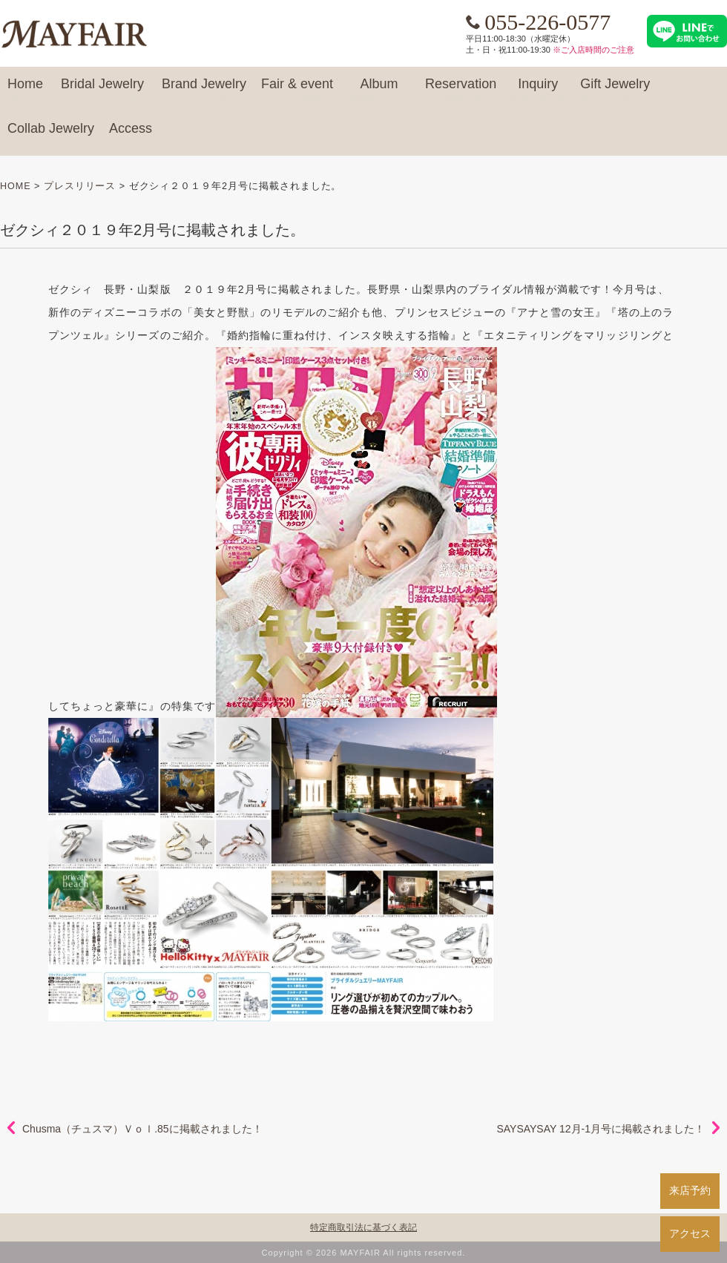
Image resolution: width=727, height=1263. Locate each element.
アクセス (690, 1233)
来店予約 (690, 1190)
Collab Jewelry (50, 135)
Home (25, 90)
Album (379, 90)
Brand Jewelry (204, 90)
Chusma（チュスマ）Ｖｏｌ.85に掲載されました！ (142, 1129)
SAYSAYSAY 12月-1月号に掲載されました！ (600, 1129)
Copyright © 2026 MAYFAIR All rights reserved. (364, 1252)
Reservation (460, 90)
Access (130, 135)
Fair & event (297, 90)
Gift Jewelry (615, 90)
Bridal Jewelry (102, 90)
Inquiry (538, 90)
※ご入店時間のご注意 (593, 49)
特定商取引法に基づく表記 (363, 1227)
